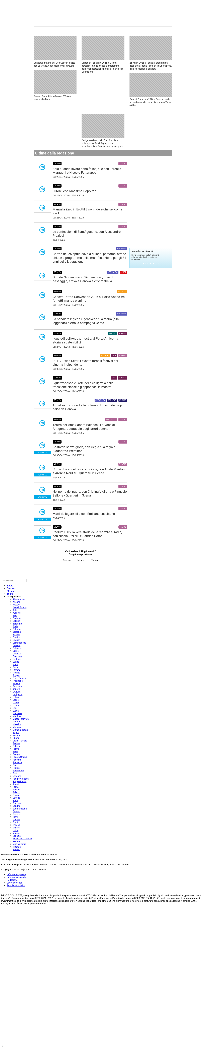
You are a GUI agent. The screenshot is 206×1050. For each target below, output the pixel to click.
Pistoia (16, 768)
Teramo (16, 814)
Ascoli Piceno (19, 607)
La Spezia (17, 694)
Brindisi (16, 637)
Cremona (17, 656)
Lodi (15, 708)
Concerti (112, 400)
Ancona (16, 602)
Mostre (122, 333)
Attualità (121, 249)
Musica (122, 400)
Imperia (16, 689)
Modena (17, 727)
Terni (15, 816)
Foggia (16, 675)
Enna (15, 664)
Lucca (16, 710)
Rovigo (16, 789)
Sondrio (16, 806)
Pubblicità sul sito (16, 885)
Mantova (17, 716)
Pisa (15, 765)
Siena (15, 800)
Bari (15, 615)
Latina (16, 697)
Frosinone (18, 680)
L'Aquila (16, 691)
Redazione (12, 880)
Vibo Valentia (19, 844)
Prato (15, 773)
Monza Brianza (20, 729)
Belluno (16, 621)
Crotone (17, 659)
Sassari (16, 795)
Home (10, 585)
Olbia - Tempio (20, 740)
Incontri (122, 292)
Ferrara (16, 670)
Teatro (122, 164)
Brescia (16, 634)
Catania (16, 645)
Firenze (16, 672)
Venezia (17, 836)
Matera (16, 721)
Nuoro (16, 738)
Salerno (16, 792)
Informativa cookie (16, 877)
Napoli (16, 732)
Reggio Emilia (19, 781)
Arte (114, 356)
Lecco (16, 702)
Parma (16, 748)
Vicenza (17, 846)
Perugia (16, 754)
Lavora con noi (14, 882)
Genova (57, 272)
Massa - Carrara (21, 719)
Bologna (17, 629)
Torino (94, 560)
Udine (15, 830)
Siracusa (17, 803)
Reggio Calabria (21, 778)
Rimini (16, 784)
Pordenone (18, 770)
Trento (16, 822)
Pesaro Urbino (20, 757)
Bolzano (17, 632)
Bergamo (17, 623)
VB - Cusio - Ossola (22, 838)
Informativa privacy (16, 874)
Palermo (17, 746)
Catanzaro (18, 648)
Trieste (16, 827)
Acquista (42, 452)
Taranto (16, 811)
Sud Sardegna (20, 808)
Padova (16, 743)
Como (16, 651)
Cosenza (17, 653)
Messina (17, 724)
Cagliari (16, 640)
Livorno (16, 705)
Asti (15, 610)
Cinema (122, 356)
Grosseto (17, 686)
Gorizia (16, 683)
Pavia (15, 751)
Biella (15, 626)
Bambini (112, 333)
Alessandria (19, 599)
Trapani (16, 819)
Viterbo (16, 849)
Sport (123, 272)
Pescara (17, 759)
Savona (16, 797)
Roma (16, 787)
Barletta (17, 618)
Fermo (16, 667)
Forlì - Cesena (19, 678)
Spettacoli (111, 420)
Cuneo (16, 661)
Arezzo (16, 604)
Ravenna (17, 776)
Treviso (16, 825)
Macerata (17, 713)
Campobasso (19, 642)
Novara (16, 735)
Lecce (16, 700)
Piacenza (17, 762)
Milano (57, 164)
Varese (16, 833)
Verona (16, 841)
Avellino (17, 612)
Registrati (151, 263)
